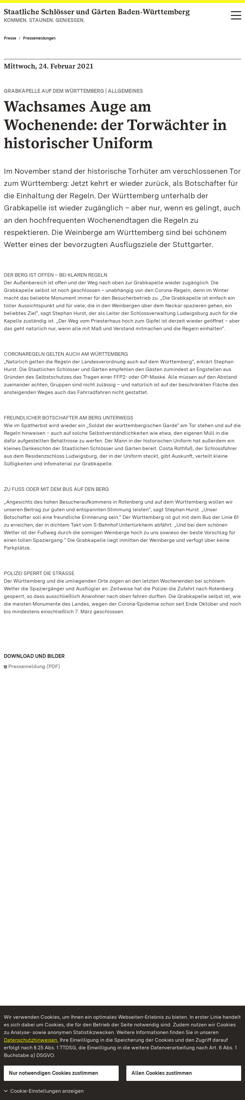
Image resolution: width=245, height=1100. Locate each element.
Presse (10, 38)
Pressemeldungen (39, 38)
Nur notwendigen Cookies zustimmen (53, 1073)
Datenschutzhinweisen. (31, 1040)
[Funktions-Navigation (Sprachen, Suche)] (236, 15)
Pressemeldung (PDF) (34, 666)
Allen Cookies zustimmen (161, 1073)
